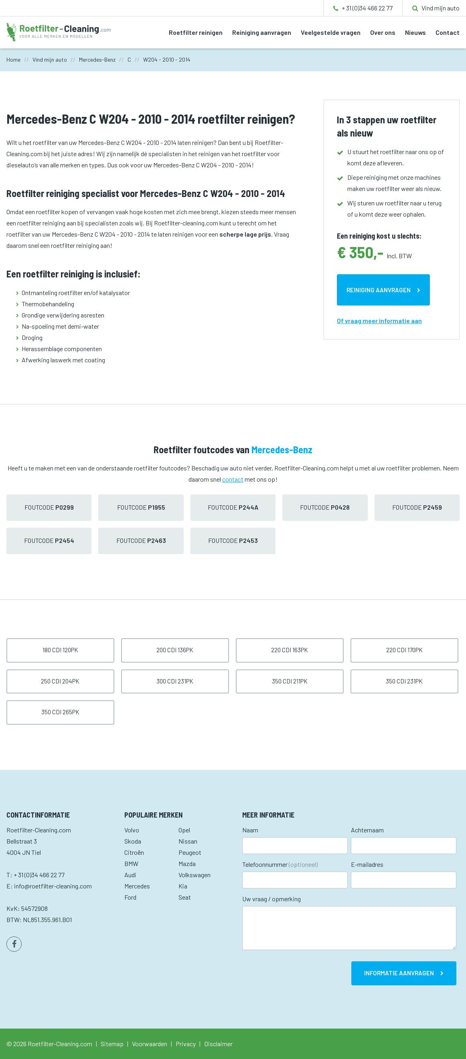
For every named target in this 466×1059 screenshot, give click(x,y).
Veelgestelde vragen (331, 32)
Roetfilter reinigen (196, 32)
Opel (184, 830)
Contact (448, 32)
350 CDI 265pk (60, 711)
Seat (184, 897)
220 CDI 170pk (404, 649)
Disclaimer (218, 1043)
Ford (130, 897)
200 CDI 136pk (174, 649)
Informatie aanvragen (399, 973)
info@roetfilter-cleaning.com (53, 886)
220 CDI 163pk (289, 649)
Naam (250, 830)
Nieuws (415, 32)
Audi (130, 874)
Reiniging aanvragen (261, 32)
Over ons (382, 32)
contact (232, 479)
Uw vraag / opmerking (271, 898)
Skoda (132, 841)
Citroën (134, 852)
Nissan (187, 841)
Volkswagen (194, 874)
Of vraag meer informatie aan (379, 320)
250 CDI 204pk (60, 681)
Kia (182, 886)
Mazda (187, 863)
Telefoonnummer (280, 864)
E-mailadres (367, 864)
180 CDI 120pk (60, 649)
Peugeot (189, 852)
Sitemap (112, 1043)
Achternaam (367, 830)
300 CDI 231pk (174, 681)
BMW (131, 863)
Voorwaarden (149, 1043)
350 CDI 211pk (290, 681)
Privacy (186, 1043)
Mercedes (137, 886)
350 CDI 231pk (404, 681)
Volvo (131, 830)
